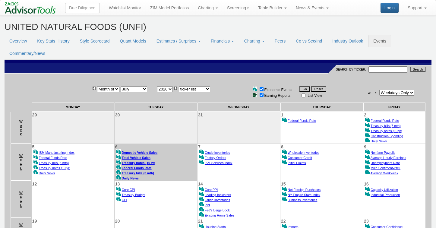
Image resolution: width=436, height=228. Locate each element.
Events (379, 41)
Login (389, 7)
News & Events (312, 7)
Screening (238, 7)
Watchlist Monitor (125, 7)
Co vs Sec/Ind (309, 41)
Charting (208, 7)
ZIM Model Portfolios (169, 7)
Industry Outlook (347, 41)
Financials (222, 41)
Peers (280, 41)
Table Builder (272, 7)
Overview (18, 41)
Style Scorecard (95, 41)
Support (417, 7)
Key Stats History (53, 41)
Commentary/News (27, 53)
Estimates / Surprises (178, 41)
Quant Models (133, 41)
